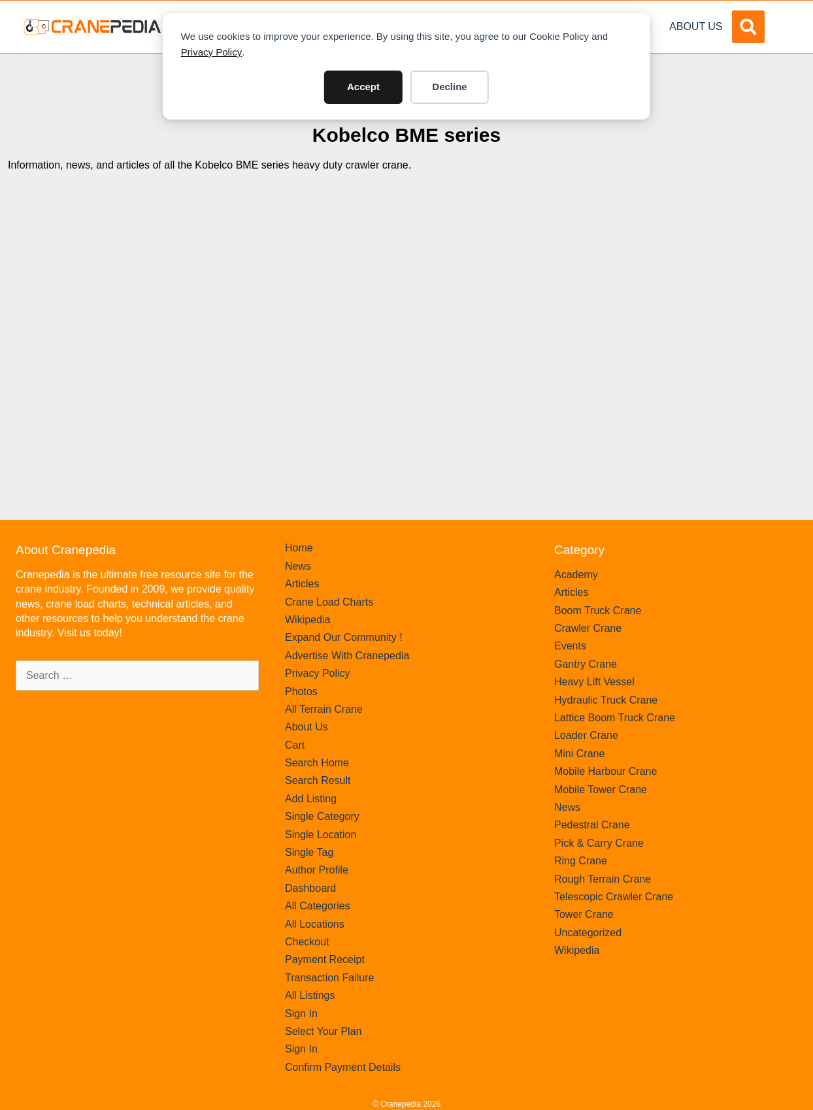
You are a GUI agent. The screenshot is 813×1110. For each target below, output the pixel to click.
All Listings (310, 995)
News (298, 566)
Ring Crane (580, 860)
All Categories (317, 905)
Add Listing (311, 798)
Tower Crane (584, 914)
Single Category (322, 816)
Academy (576, 574)
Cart (295, 745)
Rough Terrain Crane (602, 879)
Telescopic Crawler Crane (613, 896)
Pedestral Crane (592, 824)
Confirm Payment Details (343, 1067)
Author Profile (316, 869)
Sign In (301, 1013)
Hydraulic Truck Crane (605, 700)
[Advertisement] (406, 304)
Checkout (307, 941)
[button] (748, 26)
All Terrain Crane (324, 709)
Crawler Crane (588, 628)
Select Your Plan (323, 1031)
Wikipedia (307, 619)
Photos (301, 691)
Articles (302, 583)
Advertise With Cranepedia (347, 655)
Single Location (320, 834)
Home (299, 547)
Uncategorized (588, 932)
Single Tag (309, 852)
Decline (449, 86)
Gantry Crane (585, 664)
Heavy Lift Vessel (594, 681)
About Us (696, 26)
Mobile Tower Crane (600, 789)
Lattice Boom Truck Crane (614, 717)
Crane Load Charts (329, 602)
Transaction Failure (329, 977)
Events (570, 645)
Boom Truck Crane (597, 610)
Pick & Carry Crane (599, 843)
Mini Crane (579, 753)
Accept (363, 86)
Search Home (317, 762)
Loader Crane (586, 735)
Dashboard (310, 888)
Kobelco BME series (406, 135)
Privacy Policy (211, 51)
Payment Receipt (325, 959)
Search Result (318, 780)
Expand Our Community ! (344, 637)
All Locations (314, 924)
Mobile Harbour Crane (605, 771)
